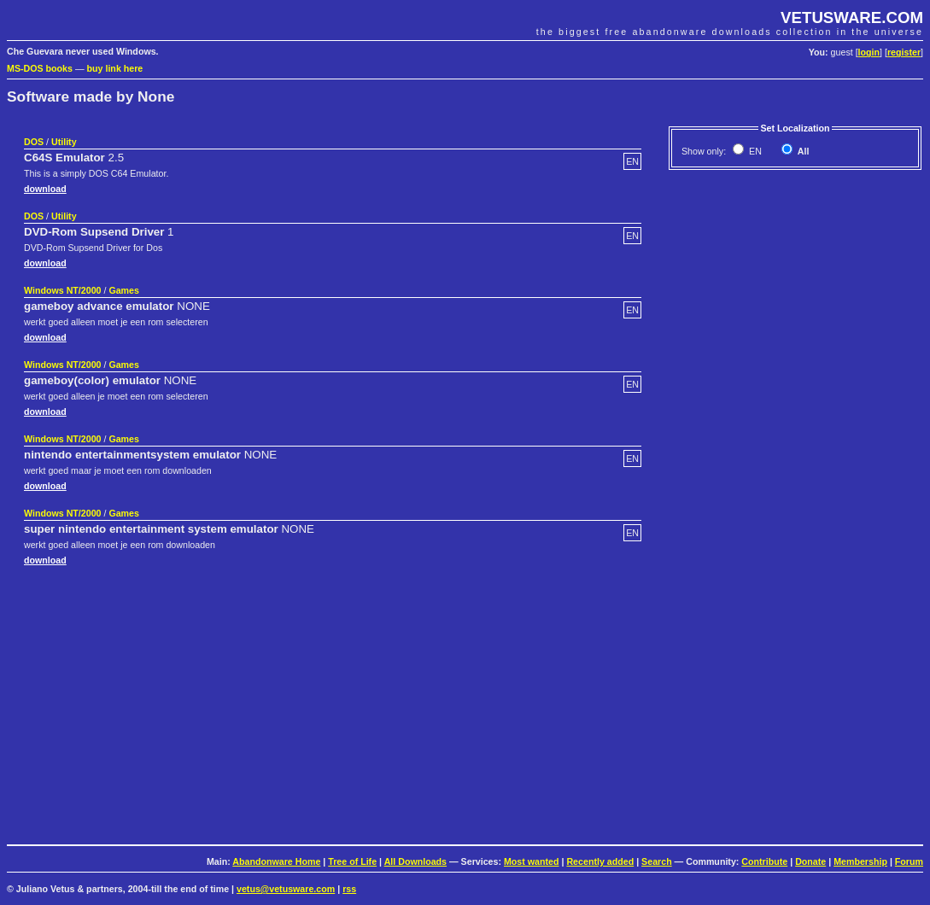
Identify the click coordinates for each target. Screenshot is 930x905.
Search (656, 861)
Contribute (764, 861)
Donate (810, 861)
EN (754, 151)
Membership (860, 861)
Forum (909, 861)
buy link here (115, 68)
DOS (34, 142)
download (45, 189)
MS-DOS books (40, 68)
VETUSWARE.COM (852, 17)
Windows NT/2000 (63, 290)
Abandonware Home (276, 861)
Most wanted (531, 861)
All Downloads (415, 861)
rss (349, 889)
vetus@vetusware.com (286, 889)
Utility (64, 142)
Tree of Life (352, 861)
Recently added (600, 861)
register (904, 52)
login (869, 52)
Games (123, 290)
